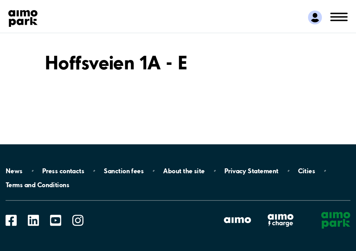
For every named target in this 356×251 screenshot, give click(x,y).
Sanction (124, 171)
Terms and (37, 185)
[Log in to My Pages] (315, 17)
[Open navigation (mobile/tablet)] (339, 16)
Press (63, 171)
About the (183, 171)
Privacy (251, 171)
